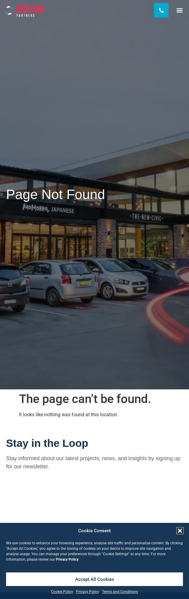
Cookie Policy (62, 592)
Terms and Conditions (120, 592)
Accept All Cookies (94, 579)
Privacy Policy (87, 592)
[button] (180, 531)
